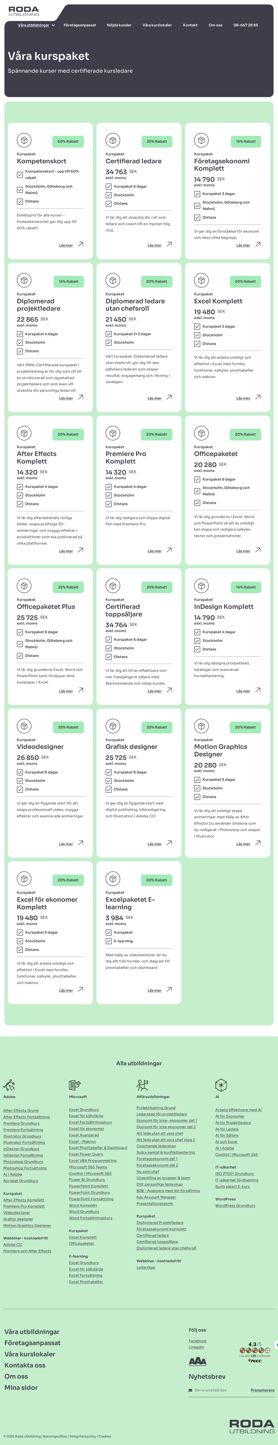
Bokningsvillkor (55, 1436)
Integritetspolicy (83, 1436)
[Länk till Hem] (21, 13)
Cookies (104, 1436)
